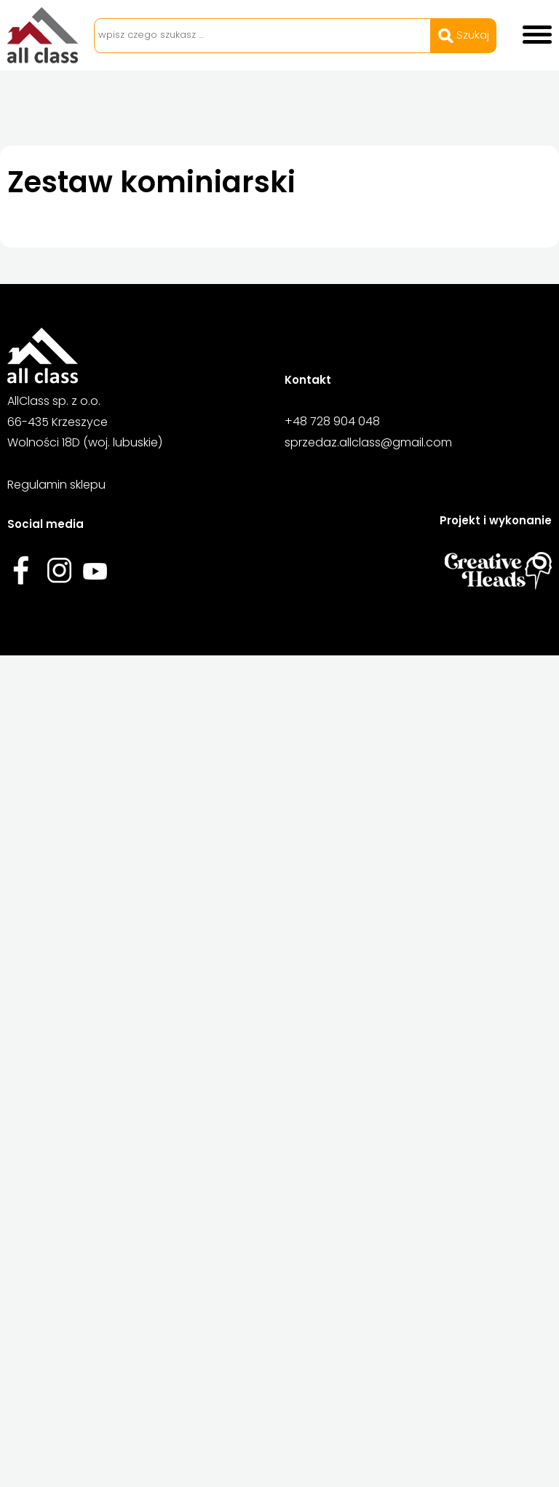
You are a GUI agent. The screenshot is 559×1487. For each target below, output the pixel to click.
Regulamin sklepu (56, 484)
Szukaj (463, 35)
